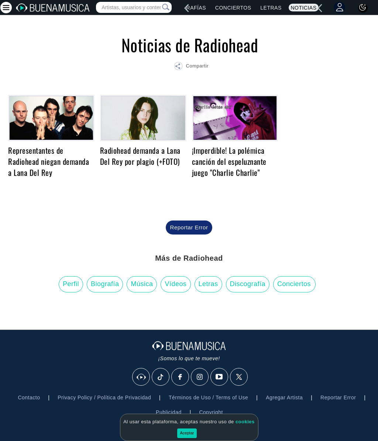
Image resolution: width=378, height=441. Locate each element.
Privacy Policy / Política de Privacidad (104, 397)
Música (142, 284)
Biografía (105, 284)
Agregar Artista (284, 397)
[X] (239, 377)
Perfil (71, 284)
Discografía (248, 284)
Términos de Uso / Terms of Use (208, 397)
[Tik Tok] (161, 377)
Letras (270, 8)
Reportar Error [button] (189, 227)
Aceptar (187, 433)
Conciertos (233, 8)
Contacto (29, 397)
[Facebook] (180, 377)
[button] (191, 67)
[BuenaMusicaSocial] (141, 377)
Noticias (303, 8)
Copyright (211, 412)
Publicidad (169, 412)
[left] (186, 8)
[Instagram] (200, 377)
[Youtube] (219, 377)
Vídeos (175, 284)
